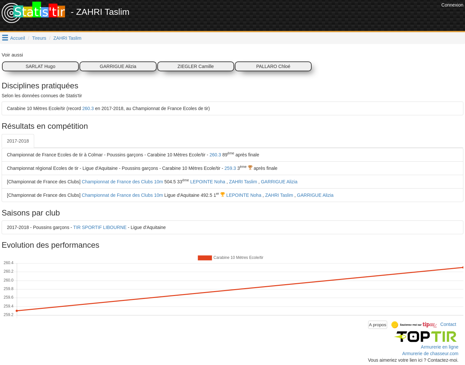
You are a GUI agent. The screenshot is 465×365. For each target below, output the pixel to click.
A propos (378, 324)
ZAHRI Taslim (67, 38)
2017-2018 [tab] (18, 141)
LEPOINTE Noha (207, 181)
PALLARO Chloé (273, 66)
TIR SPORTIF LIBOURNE (99, 227)
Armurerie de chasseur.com (430, 353)
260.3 (88, 108)
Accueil (17, 38)
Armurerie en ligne (439, 347)
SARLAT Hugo (40, 66)
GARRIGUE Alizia (118, 66)
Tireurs (39, 38)
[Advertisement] (320, 16)
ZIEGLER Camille (196, 66)
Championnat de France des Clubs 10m (122, 181)
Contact (448, 324)
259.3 (230, 168)
